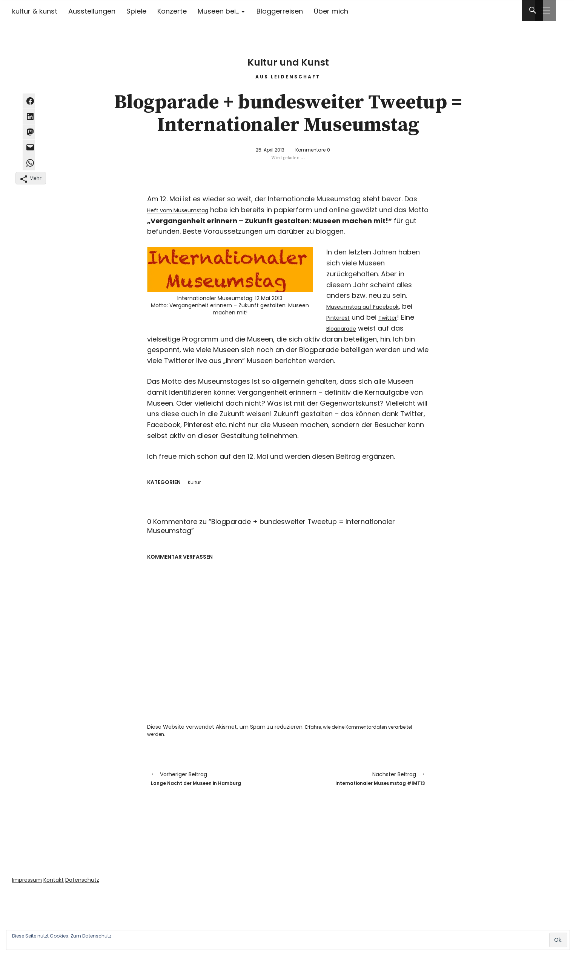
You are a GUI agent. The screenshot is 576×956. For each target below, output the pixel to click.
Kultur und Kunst (288, 56)
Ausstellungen (91, 11)
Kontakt (59, 883)
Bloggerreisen (280, 11)
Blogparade (361, 327)
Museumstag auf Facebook (372, 306)
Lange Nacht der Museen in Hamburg (216, 780)
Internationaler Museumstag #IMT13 (360, 780)
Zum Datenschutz (91, 936)
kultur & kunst (34, 11)
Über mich (331, 11)
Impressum (29, 883)
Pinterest (353, 317)
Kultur (195, 482)
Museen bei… (218, 11)
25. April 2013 (264, 149)
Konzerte (172, 11)
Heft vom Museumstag (185, 209)
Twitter (408, 317)
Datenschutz (91, 883)
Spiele (136, 11)
